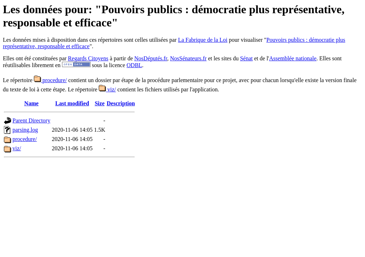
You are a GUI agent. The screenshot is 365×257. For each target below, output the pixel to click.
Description (121, 103)
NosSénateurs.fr (188, 58)
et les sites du (223, 58)
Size (100, 103)
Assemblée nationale (293, 58)
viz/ (107, 89)
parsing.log (25, 130)
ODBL (134, 65)
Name (31, 103)
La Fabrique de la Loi (202, 40)
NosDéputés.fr (150, 58)
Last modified (72, 103)
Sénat (246, 58)
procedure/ (50, 80)
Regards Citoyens (88, 58)
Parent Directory (31, 120)
